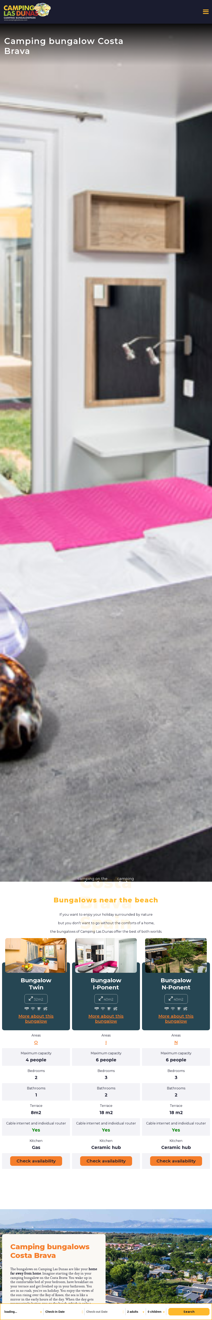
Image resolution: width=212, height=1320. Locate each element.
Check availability (36, 1161)
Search (189, 1312)
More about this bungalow (36, 1019)
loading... (11, 1311)
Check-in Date (55, 1311)
